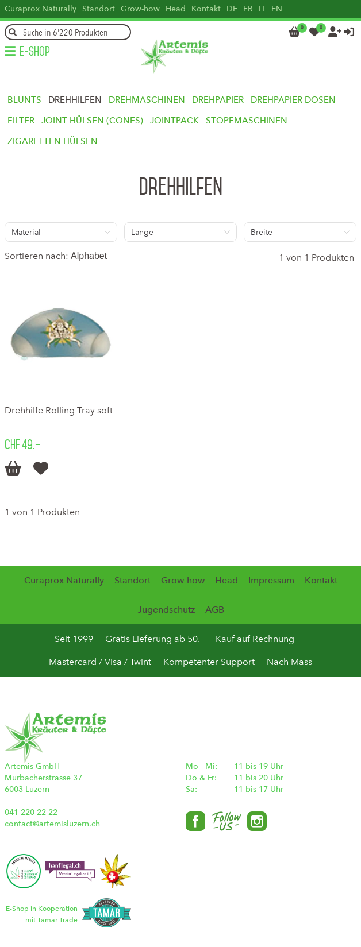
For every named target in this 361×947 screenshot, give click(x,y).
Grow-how (140, 9)
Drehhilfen (75, 100)
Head (176, 9)
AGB (214, 609)
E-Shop (34, 51)
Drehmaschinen (147, 100)
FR (248, 9)
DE (231, 9)
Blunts (24, 100)
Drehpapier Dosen (293, 100)
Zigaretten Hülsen (52, 141)
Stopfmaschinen (246, 120)
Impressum (271, 580)
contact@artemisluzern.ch (52, 824)
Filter (20, 120)
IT (262, 9)
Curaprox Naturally (40, 9)
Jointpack (174, 120)
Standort (98, 9)
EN (276, 9)
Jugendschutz (166, 609)
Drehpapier (218, 100)
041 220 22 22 (31, 812)
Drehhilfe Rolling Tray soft (59, 410)
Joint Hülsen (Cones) (92, 120)
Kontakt (206, 9)
